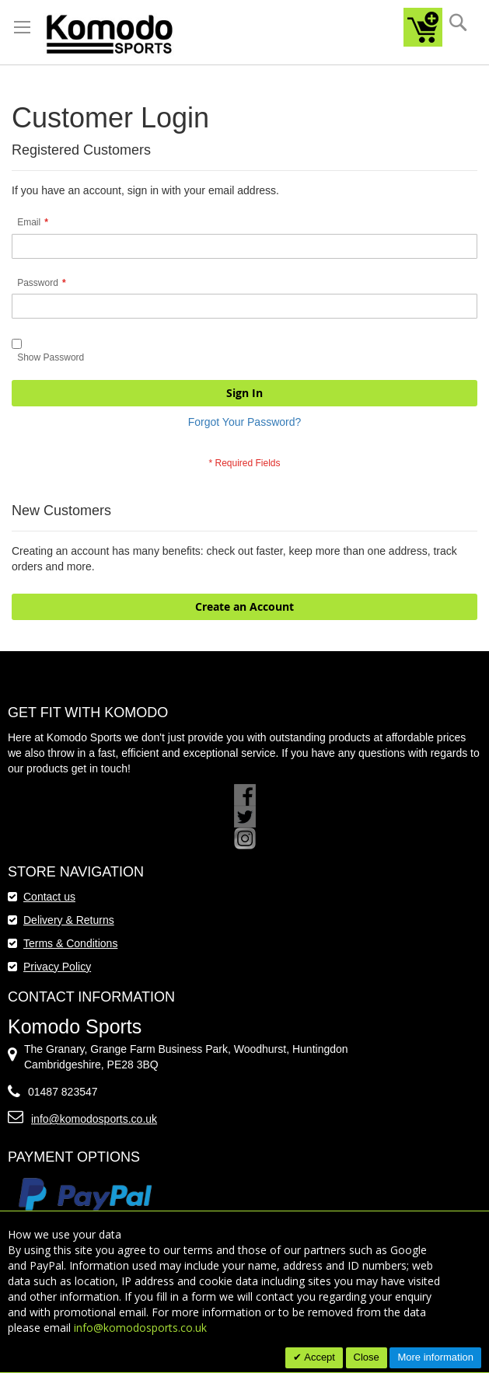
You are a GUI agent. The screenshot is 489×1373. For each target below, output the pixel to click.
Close (366, 1357)
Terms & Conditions (70, 943)
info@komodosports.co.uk (94, 1119)
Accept (318, 1357)
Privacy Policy (57, 966)
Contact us (49, 896)
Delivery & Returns (68, 920)
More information (435, 1357)
